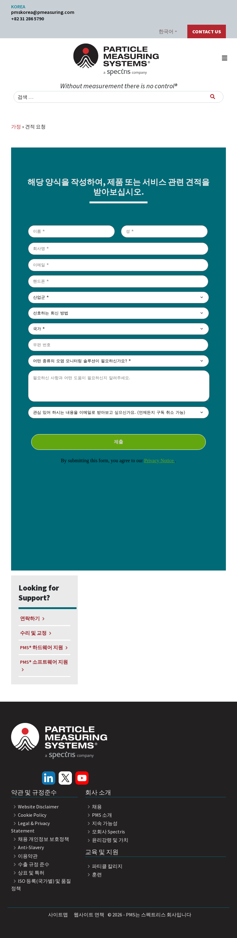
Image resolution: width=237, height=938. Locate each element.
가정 (16, 126)
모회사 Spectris (105, 831)
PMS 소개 (98, 815)
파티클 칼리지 (104, 866)
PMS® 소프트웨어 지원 (44, 665)
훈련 (93, 874)
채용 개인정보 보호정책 (40, 839)
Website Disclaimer (35, 806)
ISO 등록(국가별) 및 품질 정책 (41, 884)
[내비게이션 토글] (225, 59)
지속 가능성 (101, 823)
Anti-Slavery (27, 847)
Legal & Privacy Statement (30, 827)
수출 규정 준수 (30, 864)
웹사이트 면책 (89, 914)
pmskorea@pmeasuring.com (42, 12)
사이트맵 (58, 914)
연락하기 (32, 618)
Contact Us (206, 31)
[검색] (212, 96)
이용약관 (24, 856)
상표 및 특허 (27, 873)
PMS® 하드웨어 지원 (43, 647)
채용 (93, 806)
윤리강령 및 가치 (106, 840)
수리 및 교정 (35, 633)
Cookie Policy (28, 815)
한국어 (166, 31)
